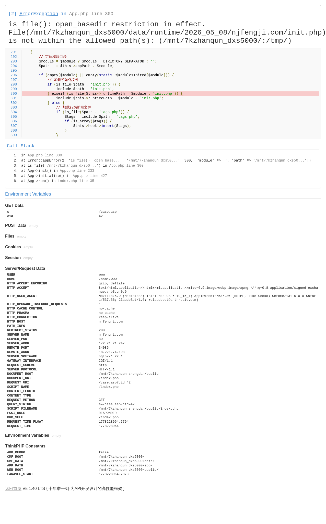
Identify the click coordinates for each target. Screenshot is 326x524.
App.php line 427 (90, 176)
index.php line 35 (76, 181)
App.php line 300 (91, 13)
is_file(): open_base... (95, 160)
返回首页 (13, 488)
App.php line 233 (77, 171)
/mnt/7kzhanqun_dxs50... (153, 160)
